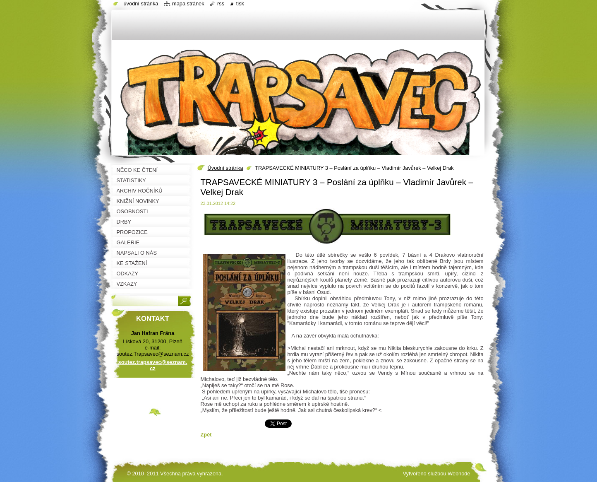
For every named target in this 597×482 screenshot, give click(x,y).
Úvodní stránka (225, 168)
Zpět (206, 434)
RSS (220, 3)
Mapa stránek (188, 3)
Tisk (240, 3)
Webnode (459, 473)
